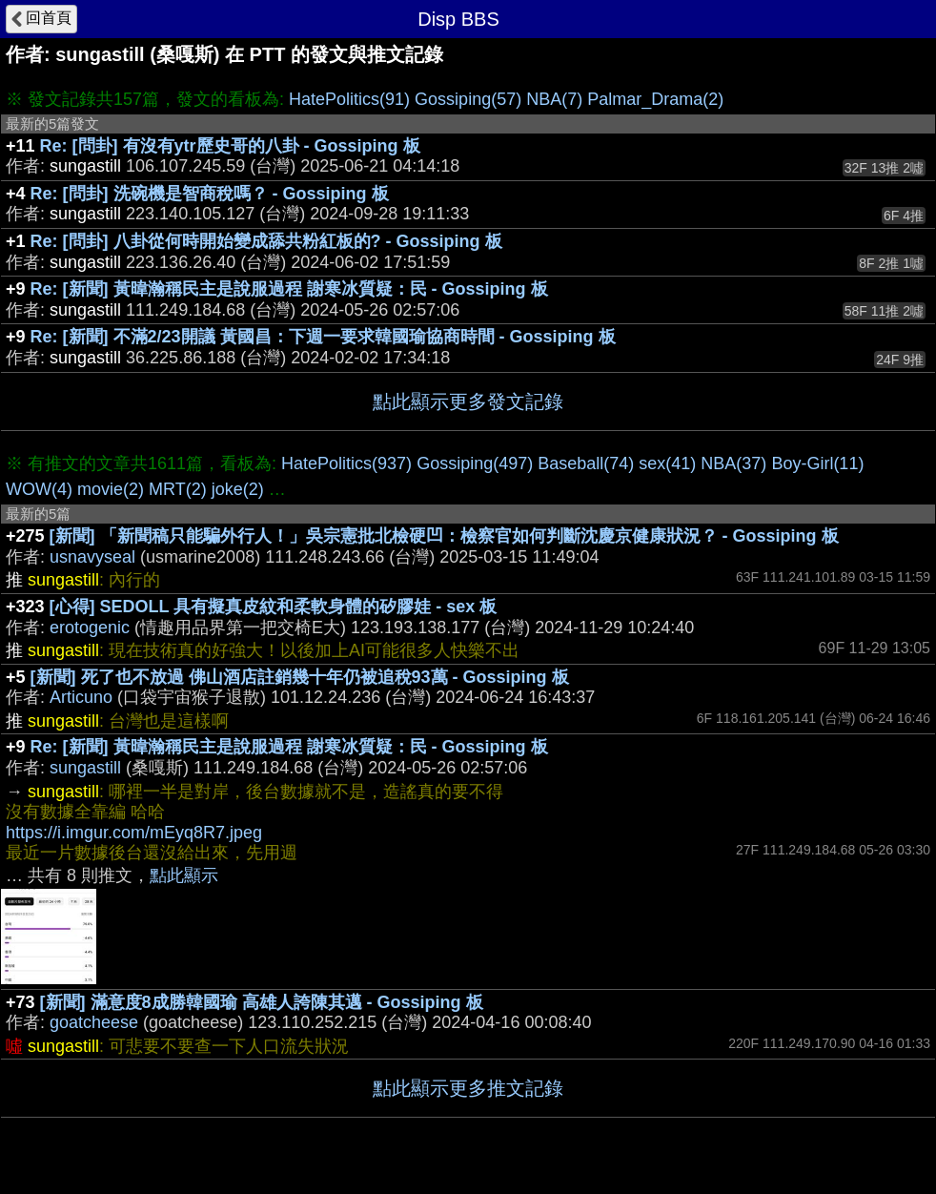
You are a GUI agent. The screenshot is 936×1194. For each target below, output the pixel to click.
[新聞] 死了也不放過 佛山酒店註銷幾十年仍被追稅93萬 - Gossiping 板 (300, 677)
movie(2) (110, 489)
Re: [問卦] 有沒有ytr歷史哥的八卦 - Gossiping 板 (230, 145)
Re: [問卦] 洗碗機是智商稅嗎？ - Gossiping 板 (210, 193)
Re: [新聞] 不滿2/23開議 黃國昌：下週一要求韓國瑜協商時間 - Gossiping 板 (323, 336)
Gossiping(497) (475, 463)
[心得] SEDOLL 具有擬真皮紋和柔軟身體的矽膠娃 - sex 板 (274, 606)
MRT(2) (178, 489)
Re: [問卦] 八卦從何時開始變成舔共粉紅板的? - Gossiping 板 (266, 241)
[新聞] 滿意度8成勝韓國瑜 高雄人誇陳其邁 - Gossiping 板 (261, 1002)
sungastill (85, 767)
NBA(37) (733, 463)
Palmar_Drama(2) (655, 99)
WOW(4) (39, 489)
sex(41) (667, 463)
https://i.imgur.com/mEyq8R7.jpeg (134, 832)
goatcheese (94, 1022)
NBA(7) (554, 99)
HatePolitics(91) (349, 99)
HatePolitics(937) (346, 463)
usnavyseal (92, 556)
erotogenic (90, 627)
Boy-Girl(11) (817, 463)
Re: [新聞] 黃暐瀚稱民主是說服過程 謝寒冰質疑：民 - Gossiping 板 (289, 288)
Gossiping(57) (468, 99)
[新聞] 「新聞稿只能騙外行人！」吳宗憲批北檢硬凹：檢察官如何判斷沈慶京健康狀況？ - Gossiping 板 (444, 536)
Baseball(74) (586, 463)
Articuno (81, 697)
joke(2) (238, 489)
